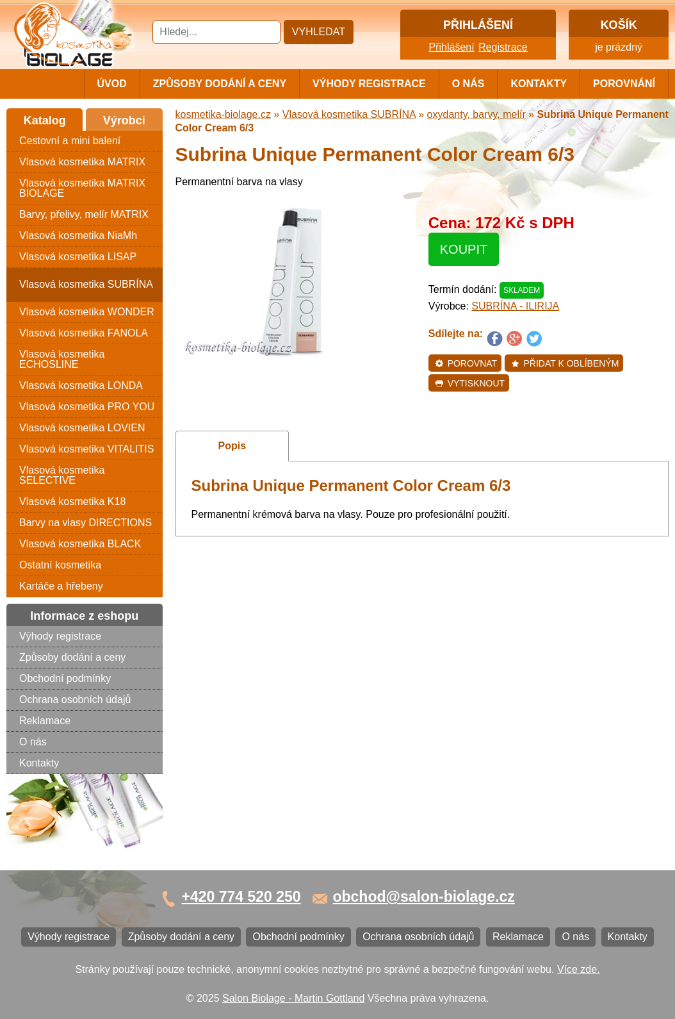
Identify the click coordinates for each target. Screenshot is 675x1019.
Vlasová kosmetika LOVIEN (82, 427)
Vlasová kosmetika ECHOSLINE (61, 359)
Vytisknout (470, 383)
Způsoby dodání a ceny (219, 83)
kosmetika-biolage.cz (223, 114)
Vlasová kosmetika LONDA (81, 385)
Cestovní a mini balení (69, 140)
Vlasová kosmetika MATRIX (82, 161)
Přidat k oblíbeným (565, 363)
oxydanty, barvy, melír (476, 114)
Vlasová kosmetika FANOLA (83, 332)
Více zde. (578, 969)
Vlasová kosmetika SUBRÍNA (86, 284)
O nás (468, 83)
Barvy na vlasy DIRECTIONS (85, 522)
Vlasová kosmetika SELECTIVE (61, 475)
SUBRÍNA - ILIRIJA (515, 306)
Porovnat (466, 363)
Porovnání (624, 83)
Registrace (502, 47)
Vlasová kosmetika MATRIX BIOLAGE (82, 188)
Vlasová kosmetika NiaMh (78, 235)
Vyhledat (318, 31)
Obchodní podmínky (65, 678)
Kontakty (538, 83)
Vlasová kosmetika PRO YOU (86, 406)
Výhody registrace (369, 83)
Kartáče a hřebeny (61, 586)
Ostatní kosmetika (60, 564)
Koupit (463, 249)
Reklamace (44, 720)
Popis (232, 445)
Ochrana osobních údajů (75, 699)
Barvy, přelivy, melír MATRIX (84, 214)
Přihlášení (452, 47)
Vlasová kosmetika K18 (72, 501)
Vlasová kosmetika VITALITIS (86, 448)
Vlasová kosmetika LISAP (77, 256)
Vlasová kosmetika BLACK (80, 543)
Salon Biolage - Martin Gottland (293, 998)
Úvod (112, 83)
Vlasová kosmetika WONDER (86, 311)
